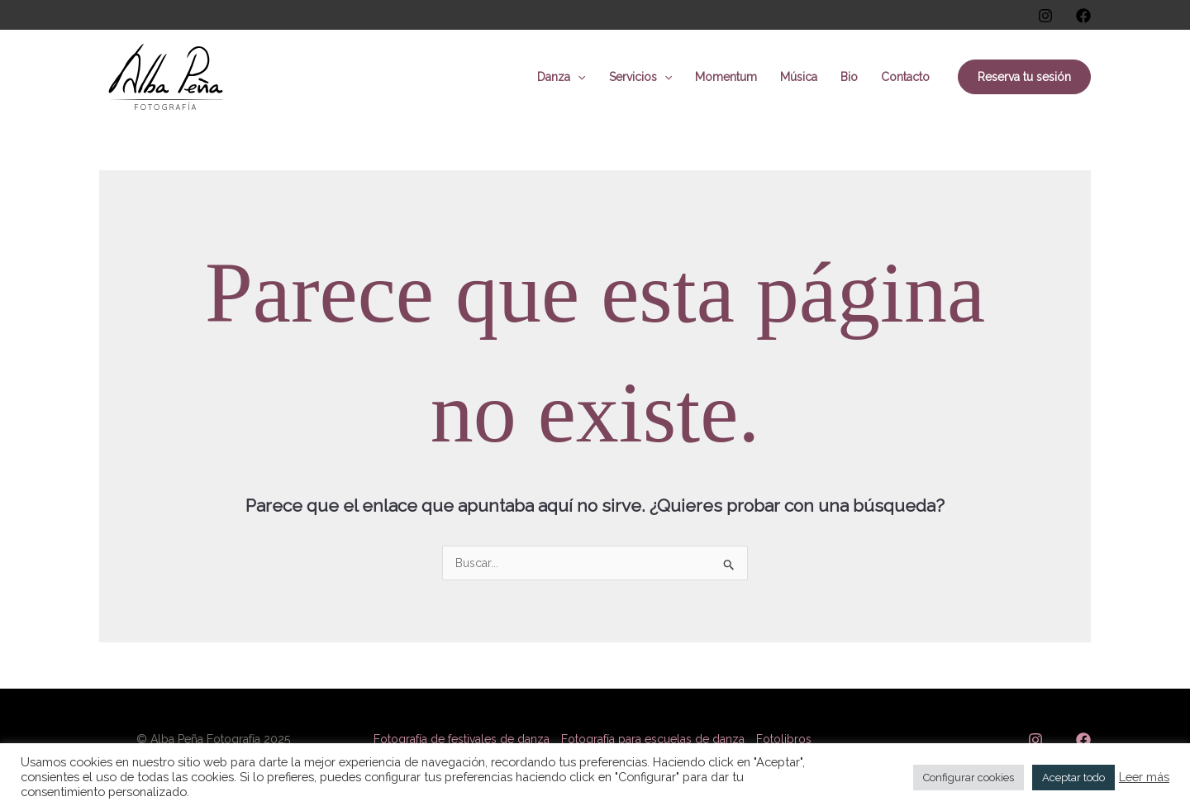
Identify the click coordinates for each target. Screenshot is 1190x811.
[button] (1024, 77)
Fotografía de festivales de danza (462, 739)
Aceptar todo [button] (1073, 777)
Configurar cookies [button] (968, 777)
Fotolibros (784, 739)
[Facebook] (1083, 15)
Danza (561, 76)
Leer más (1144, 777)
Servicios (640, 76)
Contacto (905, 76)
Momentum (726, 76)
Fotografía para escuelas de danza (653, 739)
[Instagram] (1045, 15)
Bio (849, 76)
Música (798, 76)
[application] (577, 76)
